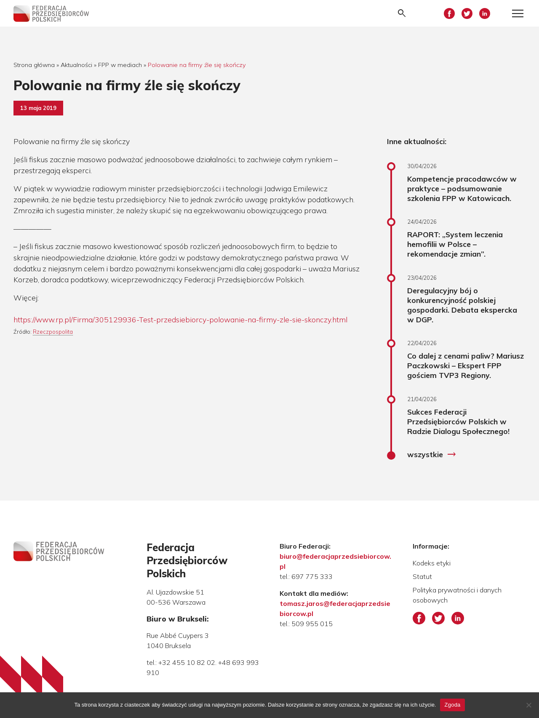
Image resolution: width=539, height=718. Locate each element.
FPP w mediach (120, 65)
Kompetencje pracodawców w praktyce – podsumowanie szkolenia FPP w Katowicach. (462, 188)
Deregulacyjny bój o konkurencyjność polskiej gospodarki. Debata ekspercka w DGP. (462, 305)
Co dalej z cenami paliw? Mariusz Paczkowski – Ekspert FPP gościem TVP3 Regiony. (465, 365)
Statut (422, 576)
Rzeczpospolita (53, 331)
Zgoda (452, 705)
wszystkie (431, 455)
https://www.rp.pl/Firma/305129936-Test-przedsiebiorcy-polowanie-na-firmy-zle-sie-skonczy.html (180, 319)
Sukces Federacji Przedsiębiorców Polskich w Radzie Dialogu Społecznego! (458, 421)
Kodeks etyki (432, 563)
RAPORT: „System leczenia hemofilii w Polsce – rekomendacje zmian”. (455, 244)
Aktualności (76, 65)
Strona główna (34, 65)
